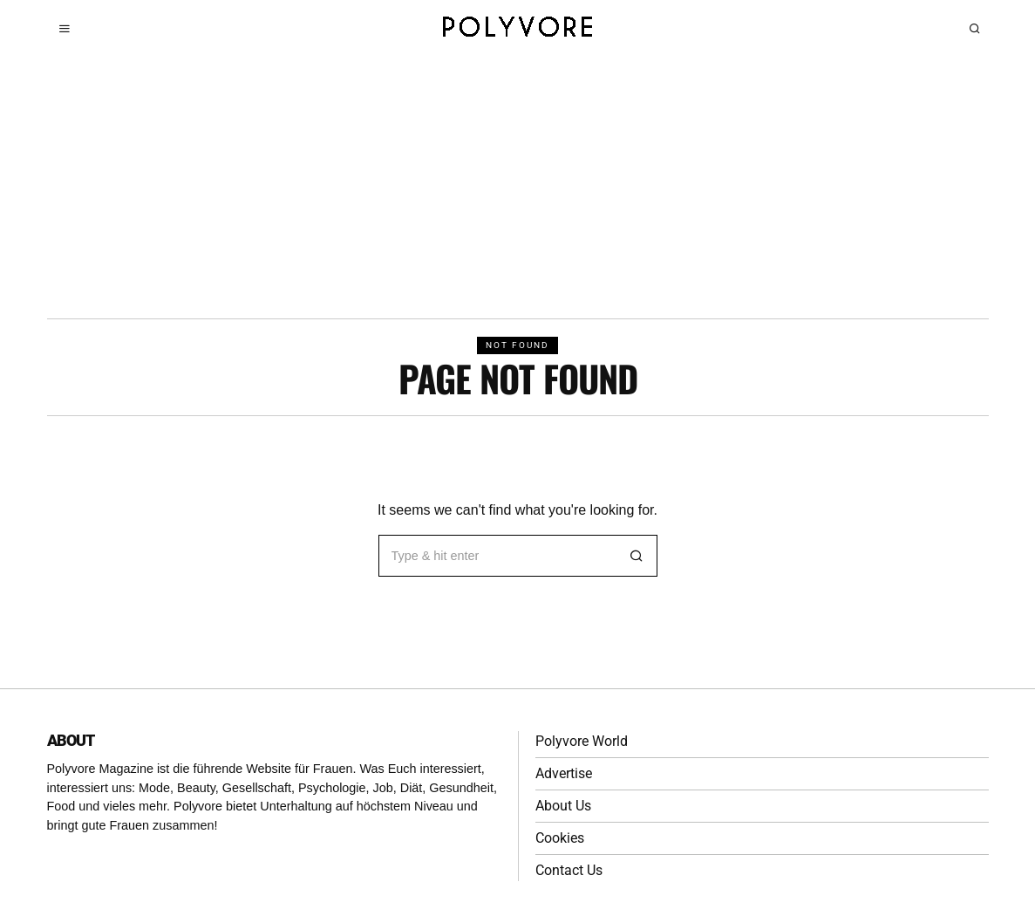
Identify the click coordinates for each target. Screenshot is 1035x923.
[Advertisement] (517, 187)
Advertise (563, 773)
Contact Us (569, 870)
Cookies (559, 838)
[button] (636, 556)
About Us (563, 805)
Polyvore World (581, 741)
